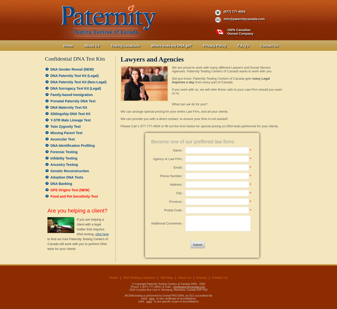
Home (68, 46)
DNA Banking (61, 184)
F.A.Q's (243, 46)
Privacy (201, 277)
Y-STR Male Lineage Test (70, 120)
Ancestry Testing (64, 165)
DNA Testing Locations (139, 277)
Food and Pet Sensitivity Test (74, 196)
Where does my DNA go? (171, 46)
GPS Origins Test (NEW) (70, 190)
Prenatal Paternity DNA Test (72, 101)
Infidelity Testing (63, 158)
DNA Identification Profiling (72, 146)
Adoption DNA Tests (66, 177)
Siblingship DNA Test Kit (70, 114)
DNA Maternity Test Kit (68, 107)
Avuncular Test (62, 139)
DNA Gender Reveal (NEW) (72, 69)
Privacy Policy (214, 46)
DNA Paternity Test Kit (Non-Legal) (78, 82)
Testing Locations (125, 46)
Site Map (166, 277)
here (152, 298)
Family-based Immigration (71, 95)
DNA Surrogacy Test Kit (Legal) (75, 88)
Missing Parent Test (66, 133)
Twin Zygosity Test (65, 126)
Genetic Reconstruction (69, 171)
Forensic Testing (64, 152)
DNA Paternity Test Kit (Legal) (74, 76)
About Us (92, 46)
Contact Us (269, 46)
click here (102, 234)
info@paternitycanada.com (244, 19)
